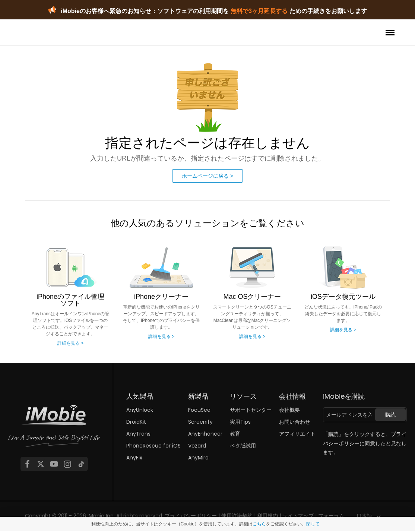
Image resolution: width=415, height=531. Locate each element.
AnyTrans (138, 433)
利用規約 (267, 515)
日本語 (364, 516)
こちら (259, 524)
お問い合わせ (294, 422)
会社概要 (289, 410)
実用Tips (240, 422)
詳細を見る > (70, 343)
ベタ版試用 (243, 445)
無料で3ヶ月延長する (259, 11)
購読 (390, 414)
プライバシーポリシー (191, 515)
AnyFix (134, 457)
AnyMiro (198, 457)
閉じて (313, 524)
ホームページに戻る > (207, 176)
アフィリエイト (297, 433)
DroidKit (136, 422)
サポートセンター (251, 410)
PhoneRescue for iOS (153, 445)
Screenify (200, 422)
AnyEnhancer (205, 433)
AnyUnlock (139, 410)
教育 (235, 433)
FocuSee (199, 410)
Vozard (197, 445)
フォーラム (331, 515)
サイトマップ (298, 515)
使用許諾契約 (237, 515)
